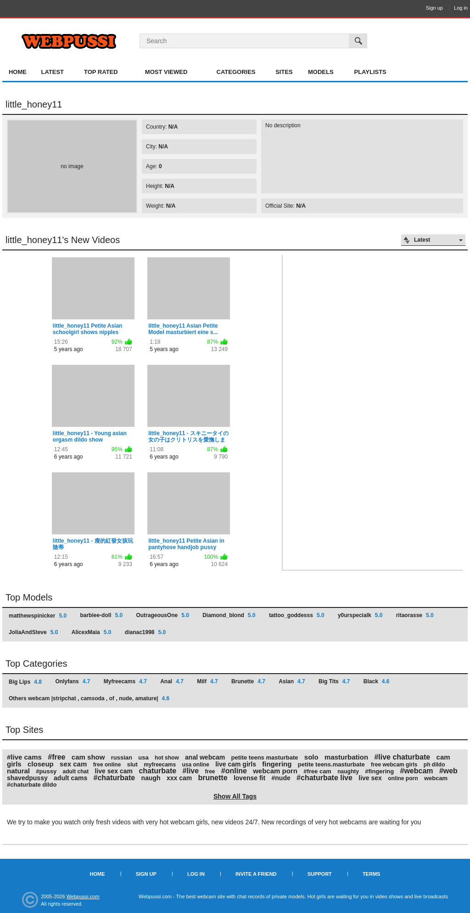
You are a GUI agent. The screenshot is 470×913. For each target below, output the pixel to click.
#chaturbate (114, 778)
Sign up (434, 8)
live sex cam (114, 771)
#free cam (317, 771)
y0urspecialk (360, 615)
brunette (213, 778)
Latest (52, 71)
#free (56, 757)
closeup (41, 764)
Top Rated (101, 71)
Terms (371, 874)
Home (18, 71)
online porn (403, 778)
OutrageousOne (162, 615)
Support (320, 874)
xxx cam (179, 778)
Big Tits (334, 681)
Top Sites (24, 730)
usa (143, 757)
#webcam (416, 771)
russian (121, 757)
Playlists (370, 71)
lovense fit (249, 778)
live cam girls (235, 764)
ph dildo (434, 764)
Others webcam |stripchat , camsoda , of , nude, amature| (89, 698)
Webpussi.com (83, 896)
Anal (172, 681)
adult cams (70, 778)
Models (321, 71)
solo (311, 757)
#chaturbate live (324, 778)
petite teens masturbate (264, 757)
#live (191, 771)
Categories (236, 71)
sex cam (73, 764)
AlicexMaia (92, 632)
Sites (284, 71)
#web (448, 771)
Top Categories (36, 663)
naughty (348, 771)
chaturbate (157, 771)
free (210, 771)
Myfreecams (125, 681)
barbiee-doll (101, 615)
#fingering (379, 771)
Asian (292, 681)
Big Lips (25, 682)
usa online (195, 764)
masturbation (346, 757)
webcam (436, 778)
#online (234, 771)
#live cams (24, 757)
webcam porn (275, 771)
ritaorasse (415, 615)
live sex (370, 778)
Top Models (29, 597)
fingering (276, 764)
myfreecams (160, 764)
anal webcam (205, 757)
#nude (281, 778)
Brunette (248, 681)
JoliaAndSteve (33, 632)
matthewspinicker (38, 615)
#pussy (46, 771)
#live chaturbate (402, 757)
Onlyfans (72, 681)
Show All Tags (235, 796)
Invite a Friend (256, 874)
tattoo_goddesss (297, 615)
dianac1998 (145, 632)
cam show (88, 757)
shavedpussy (27, 778)
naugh (151, 778)
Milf (207, 681)
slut (132, 764)
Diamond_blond (228, 615)
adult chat (76, 771)
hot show (167, 757)
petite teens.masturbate (331, 764)
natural (18, 771)
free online (107, 764)
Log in (461, 8)
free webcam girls (394, 764)
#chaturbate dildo (31, 784)
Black (377, 681)
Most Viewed (166, 71)
